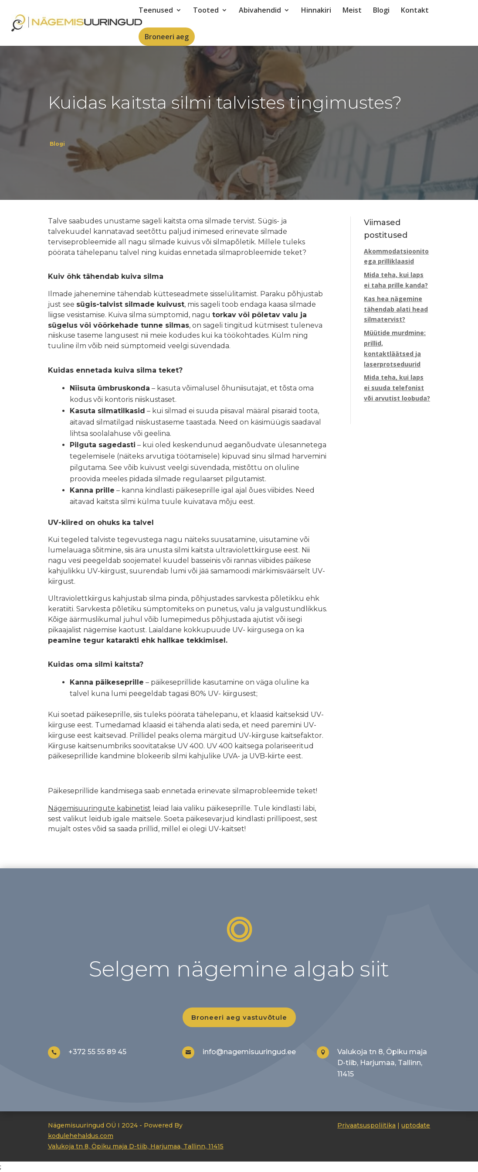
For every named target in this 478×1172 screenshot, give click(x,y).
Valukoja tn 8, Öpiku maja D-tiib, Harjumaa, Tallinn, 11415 (136, 1146)
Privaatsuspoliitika (366, 1125)
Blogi (381, 11)
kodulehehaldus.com (80, 1136)
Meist (352, 11)
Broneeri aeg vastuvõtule (239, 1017)
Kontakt (415, 11)
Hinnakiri (316, 11)
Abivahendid (260, 11)
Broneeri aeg (167, 36)
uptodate (415, 1125)
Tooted (206, 11)
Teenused (156, 11)
